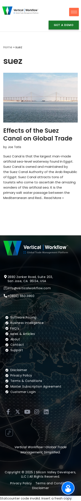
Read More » (54, 198)
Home (7, 47)
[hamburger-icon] (74, 12)
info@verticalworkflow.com (29, 293)
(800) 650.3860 (22, 301)
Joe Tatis (14, 147)
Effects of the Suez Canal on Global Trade (37, 134)
